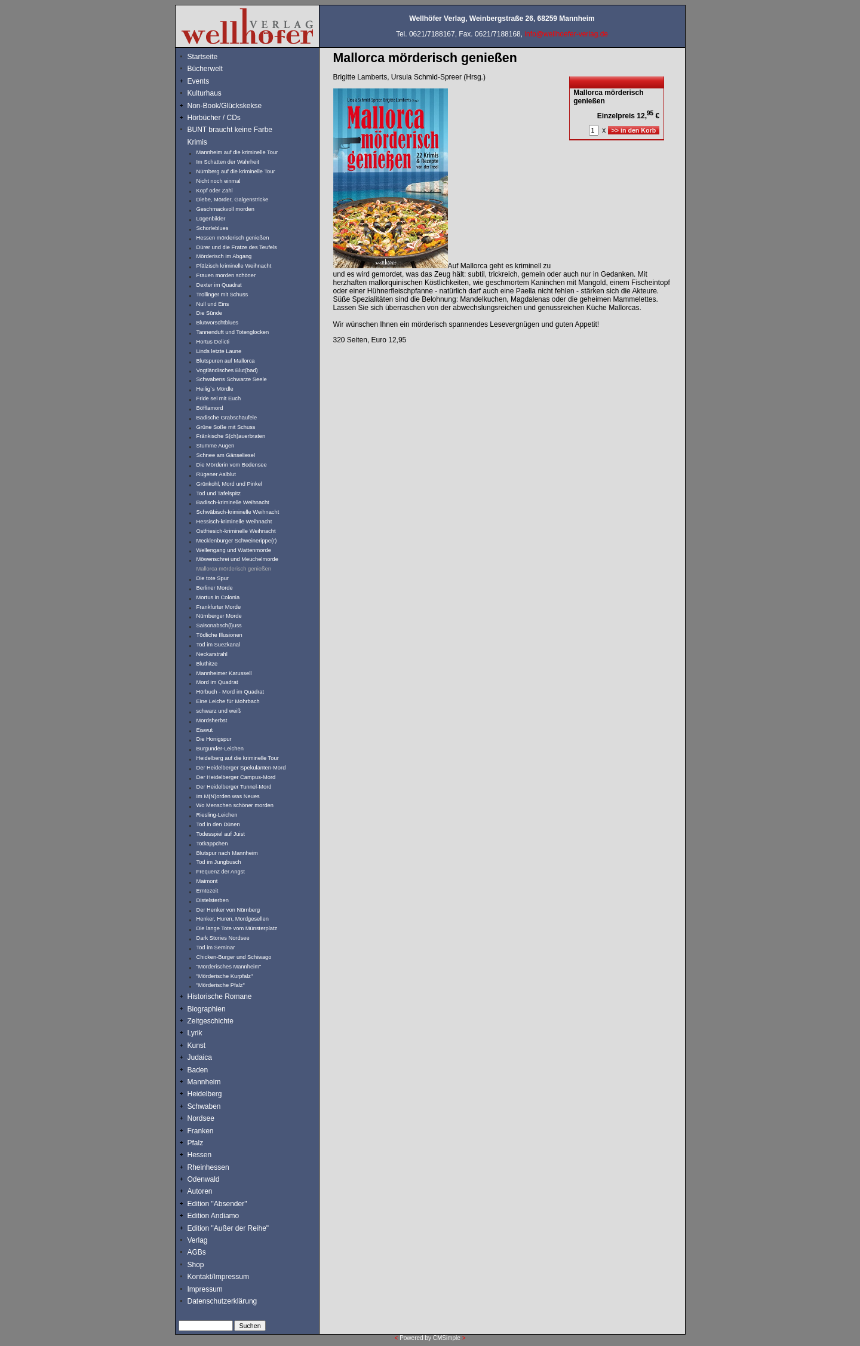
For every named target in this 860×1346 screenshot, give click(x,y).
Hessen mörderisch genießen (232, 238)
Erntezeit (207, 891)
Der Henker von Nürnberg (228, 910)
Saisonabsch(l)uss (219, 625)
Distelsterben (212, 900)
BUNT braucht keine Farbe (230, 129)
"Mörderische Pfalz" (220, 985)
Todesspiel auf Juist (220, 834)
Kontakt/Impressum (218, 1277)
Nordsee (201, 1118)
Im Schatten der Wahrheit (227, 162)
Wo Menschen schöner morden (235, 805)
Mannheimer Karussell (224, 673)
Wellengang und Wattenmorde (234, 550)
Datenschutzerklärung (222, 1301)
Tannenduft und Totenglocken (232, 332)
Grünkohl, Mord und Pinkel (229, 484)
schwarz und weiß (218, 711)
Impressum (205, 1289)
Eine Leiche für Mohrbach (228, 701)
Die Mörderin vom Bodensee (231, 465)
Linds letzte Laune (219, 351)
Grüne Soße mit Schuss (226, 427)
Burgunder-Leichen (220, 749)
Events (211, 81)
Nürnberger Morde (219, 616)
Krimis (197, 142)
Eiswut (204, 730)
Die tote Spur (212, 578)
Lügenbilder (211, 219)
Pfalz (196, 1143)
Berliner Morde (214, 588)
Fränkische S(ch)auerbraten (231, 436)
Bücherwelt (205, 69)
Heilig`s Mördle (215, 389)
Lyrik (195, 1033)
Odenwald (204, 1179)
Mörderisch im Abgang (224, 256)
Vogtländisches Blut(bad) (227, 370)
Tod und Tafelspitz (218, 493)
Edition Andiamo (213, 1216)
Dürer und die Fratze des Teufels (236, 247)
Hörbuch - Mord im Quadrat (230, 692)
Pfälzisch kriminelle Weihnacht (234, 266)
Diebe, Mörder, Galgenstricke (232, 200)
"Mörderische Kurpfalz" (224, 976)
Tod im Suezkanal (218, 645)
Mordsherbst (212, 720)
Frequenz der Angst (220, 872)
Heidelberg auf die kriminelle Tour (237, 758)
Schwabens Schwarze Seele (231, 379)
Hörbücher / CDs (214, 118)
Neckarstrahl (212, 654)
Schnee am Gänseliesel (226, 455)
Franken (201, 1131)
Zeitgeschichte (211, 1021)
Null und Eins (212, 304)
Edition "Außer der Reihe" (228, 1228)
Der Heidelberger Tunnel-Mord (234, 787)
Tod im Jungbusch (218, 862)
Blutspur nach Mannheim (227, 853)
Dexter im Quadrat (219, 285)
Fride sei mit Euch (218, 398)
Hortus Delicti (212, 342)
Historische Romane (220, 996)
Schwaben (204, 1106)
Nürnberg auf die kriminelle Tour (235, 171)
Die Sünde (209, 313)
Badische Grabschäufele (226, 418)
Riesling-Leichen (217, 815)
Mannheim (204, 1082)
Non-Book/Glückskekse (226, 106)
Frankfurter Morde (218, 607)
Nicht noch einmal (218, 181)
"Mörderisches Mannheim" (229, 967)
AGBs (197, 1252)
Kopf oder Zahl (214, 191)
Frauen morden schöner (226, 275)
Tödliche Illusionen (219, 635)
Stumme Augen (215, 446)
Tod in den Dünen (218, 824)
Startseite (203, 57)
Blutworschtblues (217, 323)
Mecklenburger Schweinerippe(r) (236, 541)
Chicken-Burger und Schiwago (234, 957)
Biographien (207, 1009)
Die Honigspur (214, 739)
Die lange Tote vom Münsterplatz (237, 928)
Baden (198, 1070)
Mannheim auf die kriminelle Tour (237, 152)
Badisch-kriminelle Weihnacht (232, 502)
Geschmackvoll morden (225, 209)
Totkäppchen (212, 844)
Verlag (198, 1240)
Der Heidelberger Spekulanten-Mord (241, 768)
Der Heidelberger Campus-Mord (236, 777)
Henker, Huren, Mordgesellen (232, 919)
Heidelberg (205, 1094)
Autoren (200, 1191)
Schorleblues (212, 228)
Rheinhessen (208, 1167)
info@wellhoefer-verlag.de (566, 34)
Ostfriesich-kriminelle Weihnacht (236, 531)
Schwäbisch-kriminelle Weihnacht (238, 512)
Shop (196, 1265)
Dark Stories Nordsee (223, 938)
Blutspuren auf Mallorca (225, 361)
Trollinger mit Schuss (222, 295)
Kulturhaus (213, 93)
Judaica (200, 1057)
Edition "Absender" (217, 1204)
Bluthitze (207, 664)
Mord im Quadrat (217, 682)
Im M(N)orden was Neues (228, 796)
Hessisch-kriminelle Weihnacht (234, 522)
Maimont (207, 881)
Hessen (200, 1155)
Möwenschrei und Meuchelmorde (237, 559)
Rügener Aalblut (216, 474)
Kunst (197, 1045)
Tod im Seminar (215, 948)
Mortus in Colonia (218, 597)
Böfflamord (209, 408)
